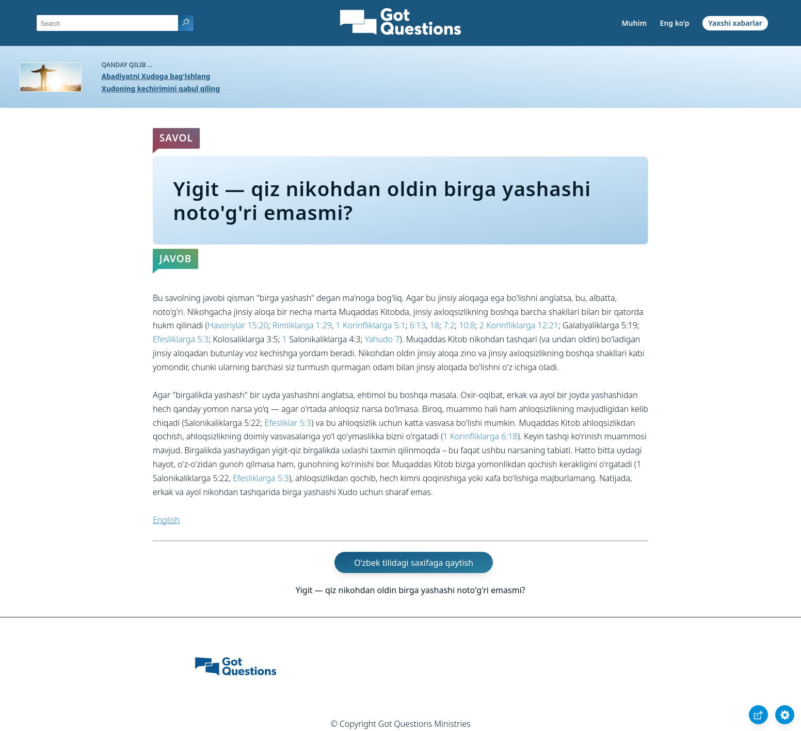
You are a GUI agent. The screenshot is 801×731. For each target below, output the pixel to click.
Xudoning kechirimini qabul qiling (161, 88)
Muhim (634, 23)
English (166, 520)
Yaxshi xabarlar (735, 23)
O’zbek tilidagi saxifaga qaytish (413, 562)
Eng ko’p (674, 23)
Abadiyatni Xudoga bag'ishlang (156, 76)
